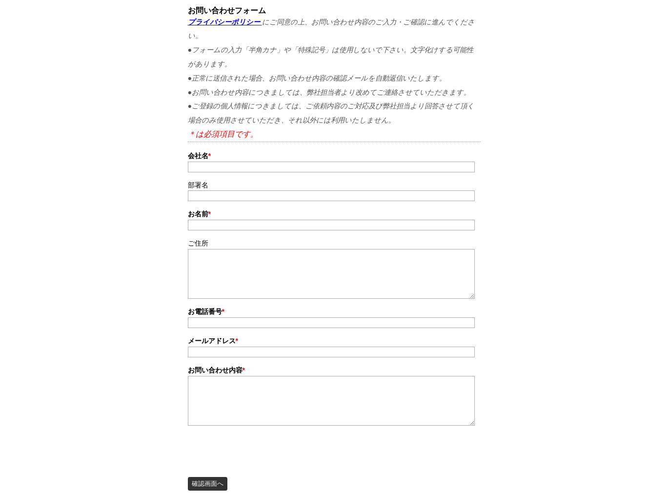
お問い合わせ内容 (216, 370)
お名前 (199, 214)
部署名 (198, 185)
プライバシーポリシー (225, 22)
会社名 (199, 156)
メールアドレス (213, 341)
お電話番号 (206, 311)
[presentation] (262, 449)
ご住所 (198, 243)
